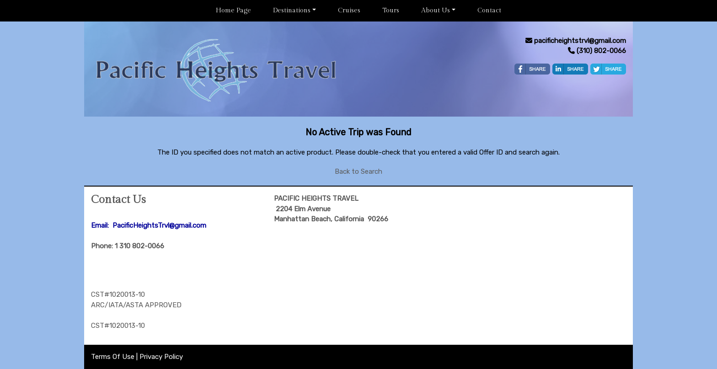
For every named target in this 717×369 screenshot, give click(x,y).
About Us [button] (435, 10)
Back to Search (358, 171)
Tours (390, 10)
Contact (489, 10)
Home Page (233, 10)
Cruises (349, 10)
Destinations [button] (291, 10)
